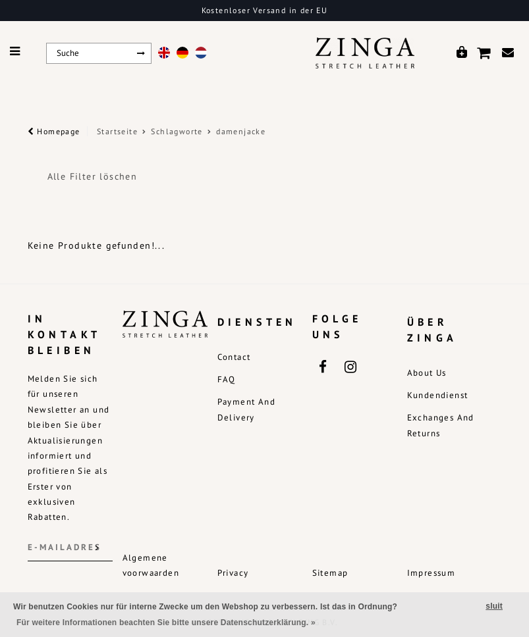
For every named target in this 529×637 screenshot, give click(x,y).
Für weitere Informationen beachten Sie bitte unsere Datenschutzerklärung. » (166, 622)
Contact (234, 357)
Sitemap (330, 572)
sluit (494, 606)
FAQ (226, 379)
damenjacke (240, 131)
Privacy (233, 572)
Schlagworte (176, 131)
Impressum (431, 572)
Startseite (117, 131)
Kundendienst (437, 395)
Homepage (54, 131)
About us (427, 372)
